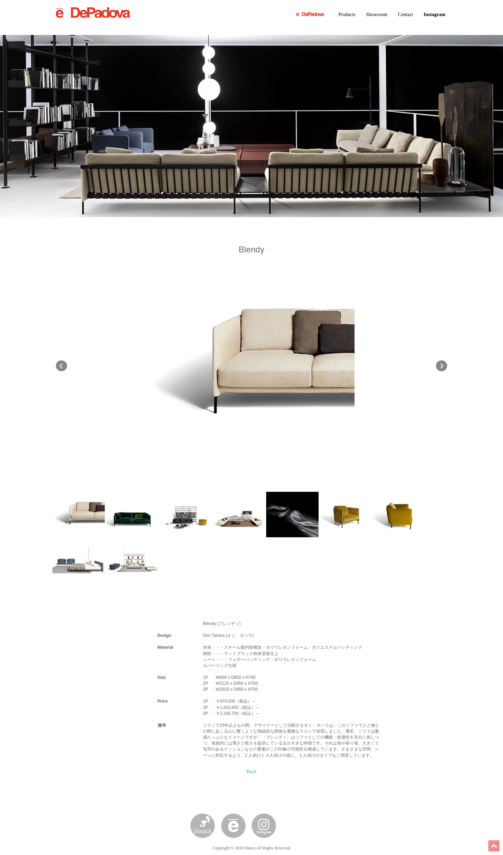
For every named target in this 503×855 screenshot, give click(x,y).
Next (441, 366)
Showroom (376, 14)
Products (347, 14)
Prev (61, 366)
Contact (405, 14)
